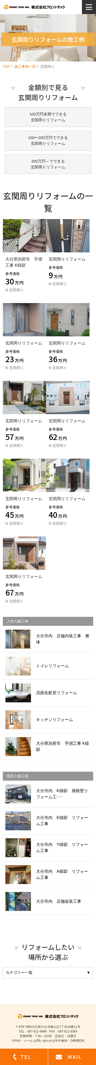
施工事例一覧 (25, 66)
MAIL (75, 1056)
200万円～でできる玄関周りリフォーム (48, 164)
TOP (6, 66)
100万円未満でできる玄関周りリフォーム (48, 117)
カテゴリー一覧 (48, 973)
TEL (25, 1056)
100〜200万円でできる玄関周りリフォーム (48, 140)
